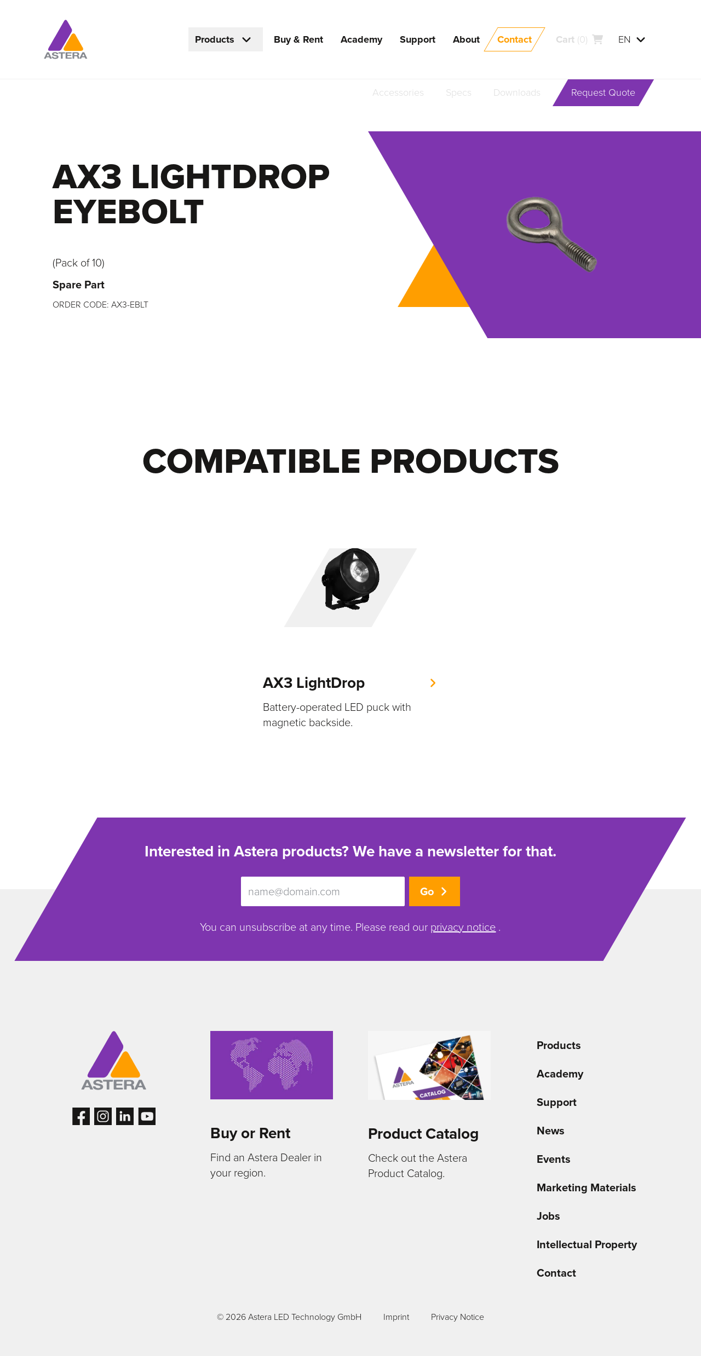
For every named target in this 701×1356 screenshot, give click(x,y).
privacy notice (463, 927)
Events (554, 1159)
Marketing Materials (586, 1187)
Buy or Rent (250, 1133)
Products (559, 1045)
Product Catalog (423, 1133)
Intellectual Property (587, 1244)
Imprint (396, 1317)
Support (557, 1102)
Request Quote (603, 92)
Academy (560, 1073)
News (551, 1130)
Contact (556, 1273)
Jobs (548, 1216)
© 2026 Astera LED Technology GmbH (289, 1317)
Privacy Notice (457, 1317)
